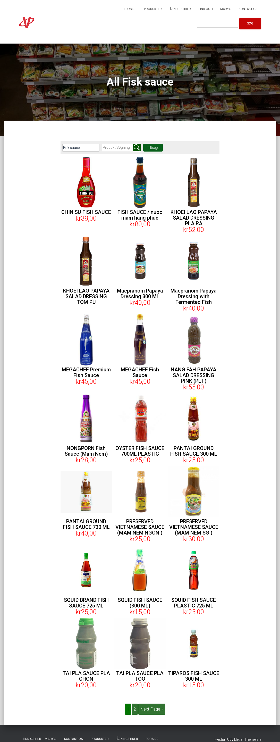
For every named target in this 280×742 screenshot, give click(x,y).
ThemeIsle (252, 740)
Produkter (153, 9)
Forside (130, 9)
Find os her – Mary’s (215, 9)
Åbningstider (180, 9)
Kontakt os (248, 9)
